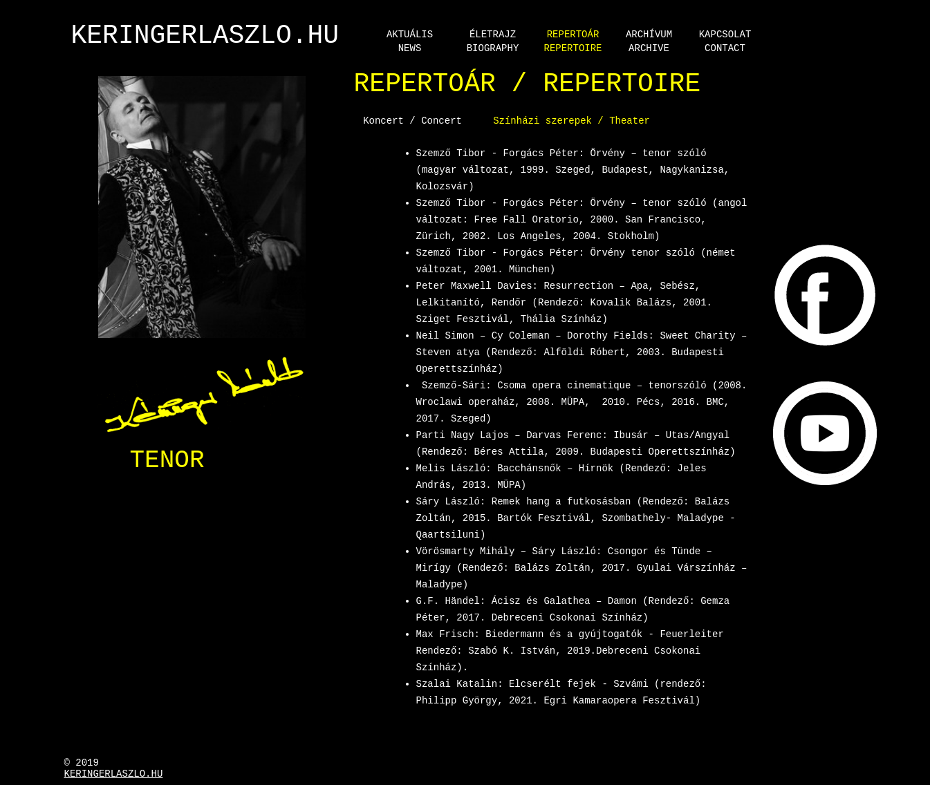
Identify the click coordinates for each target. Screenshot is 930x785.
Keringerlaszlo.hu (113, 773)
